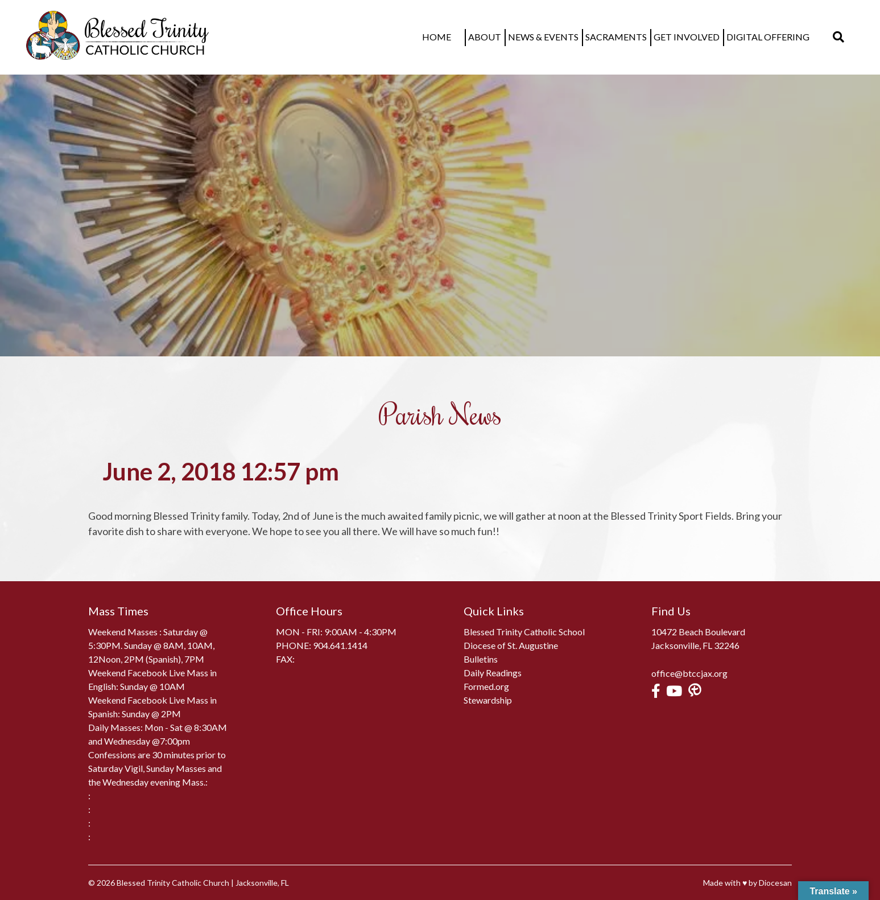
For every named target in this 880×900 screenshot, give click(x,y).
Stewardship (488, 699)
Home (457, 36)
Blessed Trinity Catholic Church (173, 882)
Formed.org (486, 686)
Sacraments (626, 36)
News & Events (553, 36)
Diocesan (775, 882)
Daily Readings (493, 672)
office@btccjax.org (689, 673)
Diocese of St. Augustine (511, 645)
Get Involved (697, 36)
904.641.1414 (340, 645)
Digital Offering (778, 36)
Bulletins (481, 659)
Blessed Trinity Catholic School (524, 631)
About (494, 36)
